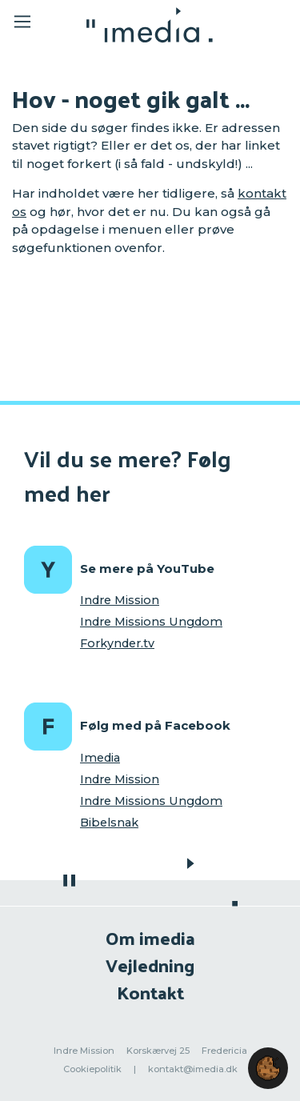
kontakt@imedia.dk (193, 1069)
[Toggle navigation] (33, 24)
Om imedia (150, 937)
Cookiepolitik (92, 1069)
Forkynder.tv (117, 643)
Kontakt (150, 991)
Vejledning (150, 964)
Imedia (100, 758)
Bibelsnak (109, 822)
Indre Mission (119, 600)
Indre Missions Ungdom (151, 622)
